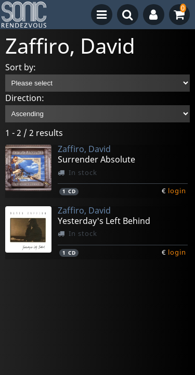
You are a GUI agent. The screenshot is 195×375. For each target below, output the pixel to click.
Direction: (24, 98)
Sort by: (20, 67)
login (177, 190)
